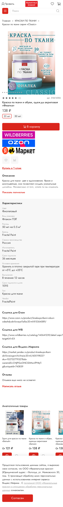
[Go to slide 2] (4, 92)
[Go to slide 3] (6, 92)
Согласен (17, 498)
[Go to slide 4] (8, 92)
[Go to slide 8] (17, 92)
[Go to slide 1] (2, 92)
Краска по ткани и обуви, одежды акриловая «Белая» (40, 441)
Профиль (7, 4)
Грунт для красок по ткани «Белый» (14, 440)
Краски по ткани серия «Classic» (19, 24)
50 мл (18, 116)
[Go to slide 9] (19, 92)
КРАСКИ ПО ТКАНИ (25, 20)
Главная (6, 20)
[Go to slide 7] (15, 92)
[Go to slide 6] (13, 92)
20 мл (7, 116)
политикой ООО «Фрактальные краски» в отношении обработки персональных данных (29, 486)
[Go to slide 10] (21, 92)
